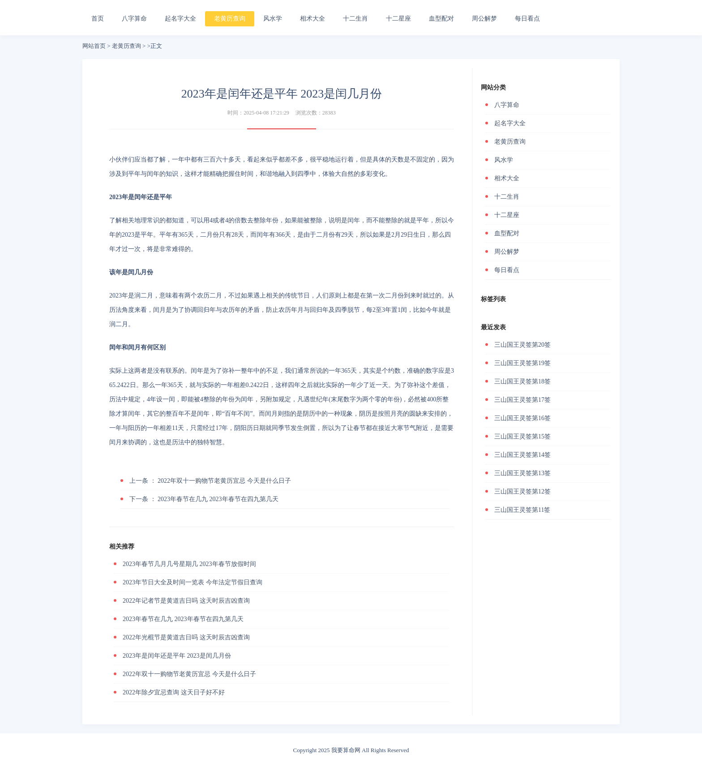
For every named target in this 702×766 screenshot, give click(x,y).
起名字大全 (180, 18)
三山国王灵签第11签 (522, 509)
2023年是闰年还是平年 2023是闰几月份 (177, 655)
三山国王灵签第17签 (522, 399)
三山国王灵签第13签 (522, 473)
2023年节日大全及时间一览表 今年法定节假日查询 (192, 582)
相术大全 (312, 18)
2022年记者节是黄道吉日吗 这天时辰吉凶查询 (186, 600)
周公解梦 (484, 18)
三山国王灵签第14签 (522, 454)
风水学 (272, 18)
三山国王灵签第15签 (522, 436)
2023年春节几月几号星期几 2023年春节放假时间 (189, 564)
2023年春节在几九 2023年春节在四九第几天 (203, 499)
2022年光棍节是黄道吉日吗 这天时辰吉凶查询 (186, 637)
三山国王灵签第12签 (522, 491)
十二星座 (398, 18)
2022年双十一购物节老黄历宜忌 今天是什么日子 (210, 480)
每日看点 (527, 18)
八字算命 (134, 18)
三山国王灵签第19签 (522, 363)
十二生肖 (355, 18)
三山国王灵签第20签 (522, 344)
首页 (97, 18)
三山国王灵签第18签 (522, 381)
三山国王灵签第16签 (522, 418)
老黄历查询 (229, 18)
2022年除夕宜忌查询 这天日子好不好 (174, 692)
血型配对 (441, 18)
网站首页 (94, 46)
